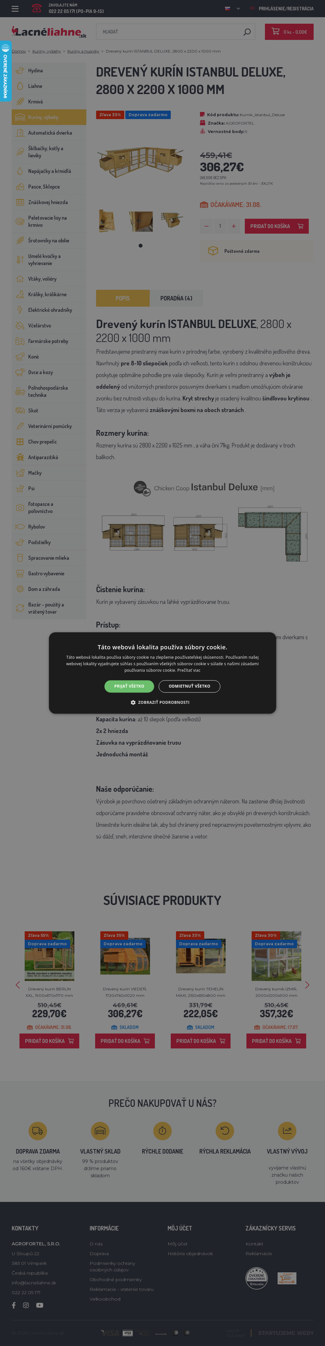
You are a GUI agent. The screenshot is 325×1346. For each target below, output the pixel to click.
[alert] (162, 673)
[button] (162, 702)
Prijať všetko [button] (129, 686)
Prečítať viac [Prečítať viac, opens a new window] (188, 670)
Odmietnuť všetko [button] (189, 686)
